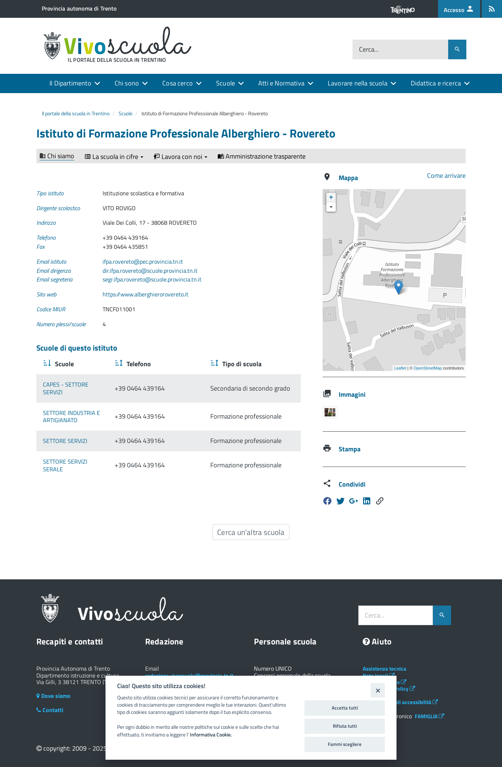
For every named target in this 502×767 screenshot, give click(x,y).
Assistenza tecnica (384, 668)
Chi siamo (56, 156)
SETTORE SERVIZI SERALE (76, 461)
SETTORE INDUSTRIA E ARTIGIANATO (71, 416)
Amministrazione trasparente (262, 156)
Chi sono (127, 83)
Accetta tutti (345, 707)
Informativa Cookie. (211, 734)
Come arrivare (446, 175)
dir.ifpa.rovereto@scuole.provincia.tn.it (150, 270)
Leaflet (400, 368)
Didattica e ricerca (436, 83)
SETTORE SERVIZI (65, 440)
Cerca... (369, 49)
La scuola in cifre (113, 157)
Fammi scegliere (345, 744)
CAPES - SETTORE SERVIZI (76, 388)
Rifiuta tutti (345, 726)
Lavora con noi (180, 157)
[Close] (378, 690)
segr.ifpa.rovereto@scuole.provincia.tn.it (152, 279)
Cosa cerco (177, 83)
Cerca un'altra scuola (250, 532)
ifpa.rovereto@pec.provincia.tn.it (143, 261)
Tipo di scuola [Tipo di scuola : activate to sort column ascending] (248, 364)
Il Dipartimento (70, 83)
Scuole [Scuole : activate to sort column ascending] (63, 364)
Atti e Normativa (281, 83)
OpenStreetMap (428, 368)
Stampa (349, 449)
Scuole (225, 83)
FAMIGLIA (429, 716)
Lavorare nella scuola (357, 83)
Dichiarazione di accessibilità (400, 702)
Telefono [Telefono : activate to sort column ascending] (171, 364)
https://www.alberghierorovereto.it (145, 294)
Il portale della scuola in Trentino (75, 113)
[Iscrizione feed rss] (492, 9)
